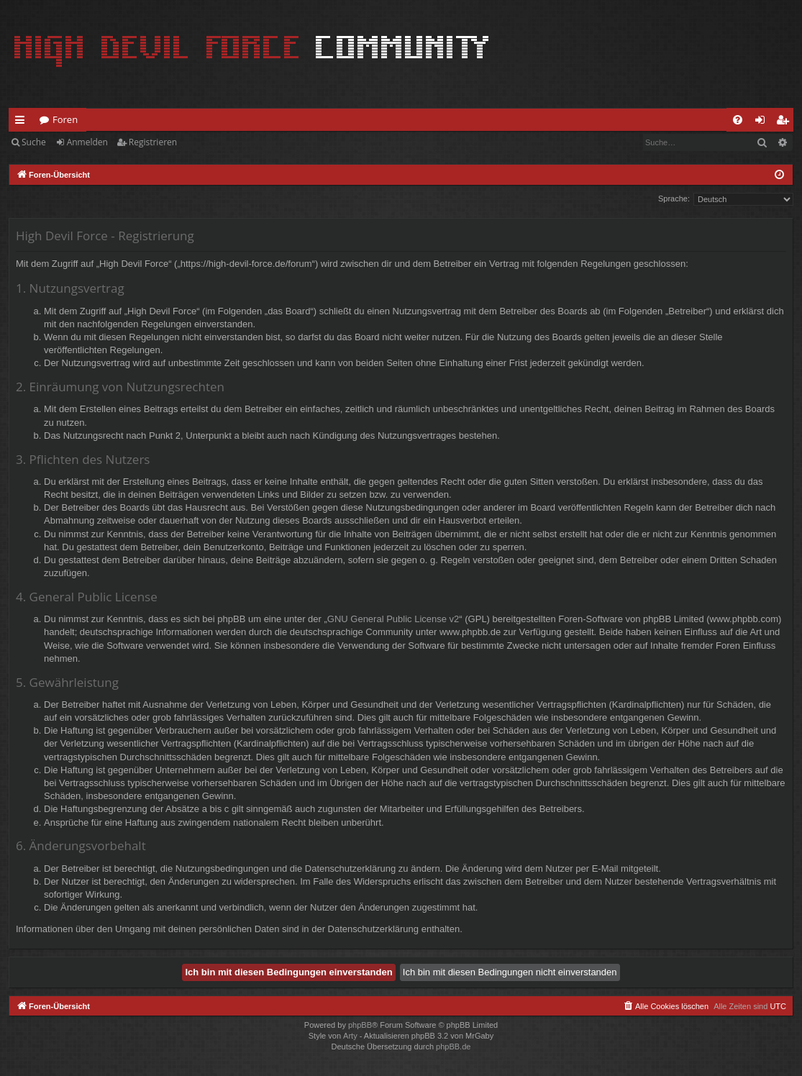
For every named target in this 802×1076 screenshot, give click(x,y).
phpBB (360, 1025)
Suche (34, 142)
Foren (65, 119)
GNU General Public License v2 (393, 619)
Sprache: (674, 198)
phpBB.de (453, 1046)
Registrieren (153, 142)
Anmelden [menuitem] (764, 122)
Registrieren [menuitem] (785, 122)
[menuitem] (737, 120)
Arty (350, 1035)
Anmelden (87, 142)
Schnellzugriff (22, 122)
